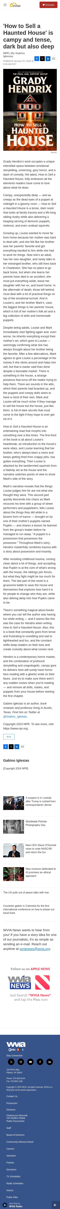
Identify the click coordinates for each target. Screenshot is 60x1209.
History (9, 1190)
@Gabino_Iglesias (15, 716)
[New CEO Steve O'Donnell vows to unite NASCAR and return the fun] (13, 850)
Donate (49, 4)
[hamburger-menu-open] (5, 5)
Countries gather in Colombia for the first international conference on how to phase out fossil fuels (28, 909)
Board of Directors (15, 1135)
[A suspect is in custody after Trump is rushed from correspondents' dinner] (13, 803)
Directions (11, 1169)
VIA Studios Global (15, 1118)
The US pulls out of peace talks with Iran (26, 892)
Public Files (12, 1197)
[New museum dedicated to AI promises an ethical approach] (13, 874)
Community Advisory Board (19, 1142)
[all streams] (56, 1205)
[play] (5, 1205)
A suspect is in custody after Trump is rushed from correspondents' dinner (41, 801)
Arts (9, 736)
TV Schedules (13, 1176)
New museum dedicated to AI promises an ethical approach (41, 872)
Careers (10, 1149)
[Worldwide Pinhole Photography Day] (13, 827)
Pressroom (11, 1103)
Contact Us (11, 1096)
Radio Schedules (14, 1183)
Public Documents (15, 1121)
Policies (10, 1162)
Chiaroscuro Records (17, 1115)
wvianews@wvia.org (35, 949)
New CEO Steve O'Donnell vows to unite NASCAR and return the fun (41, 849)
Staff (8, 1128)
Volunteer (11, 1156)
